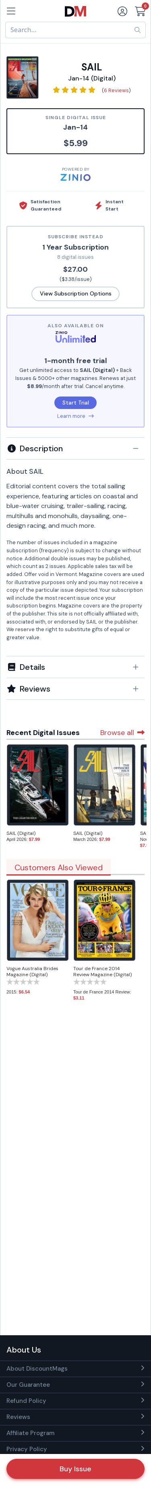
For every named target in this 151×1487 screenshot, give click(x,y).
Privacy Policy (26, 1449)
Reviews (18, 1417)
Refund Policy (26, 1401)
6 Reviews (116, 90)
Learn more (75, 416)
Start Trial (75, 402)
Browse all (122, 732)
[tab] (75, 448)
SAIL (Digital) (20, 833)
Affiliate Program (30, 1433)
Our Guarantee (28, 1385)
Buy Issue (75, 1469)
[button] (75, 448)
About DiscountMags (37, 1369)
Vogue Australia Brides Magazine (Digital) (32, 971)
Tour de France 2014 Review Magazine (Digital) (102, 971)
